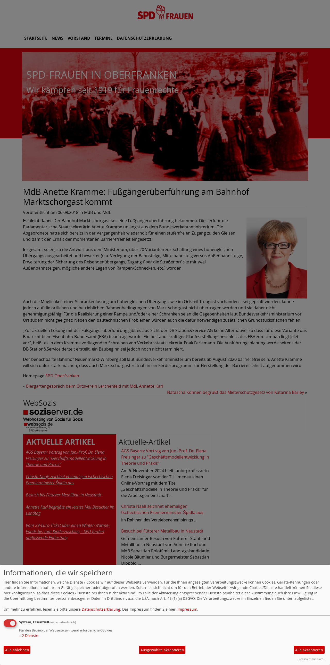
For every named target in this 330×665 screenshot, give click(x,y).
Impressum (187, 609)
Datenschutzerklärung (101, 609)
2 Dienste (28, 635)
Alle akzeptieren (309, 649)
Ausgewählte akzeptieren (162, 649)
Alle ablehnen (17, 649)
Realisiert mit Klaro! (311, 659)
